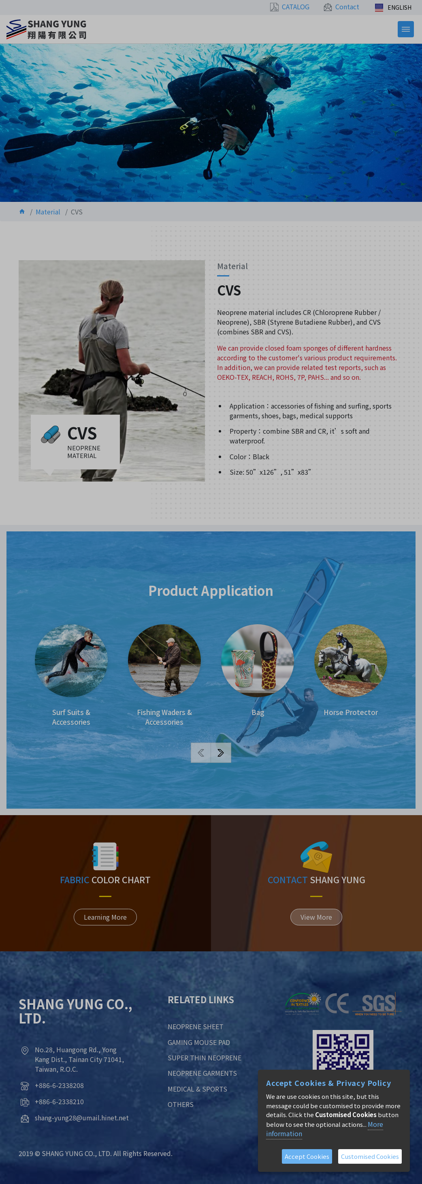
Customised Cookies (370, 1156)
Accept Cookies (307, 1156)
